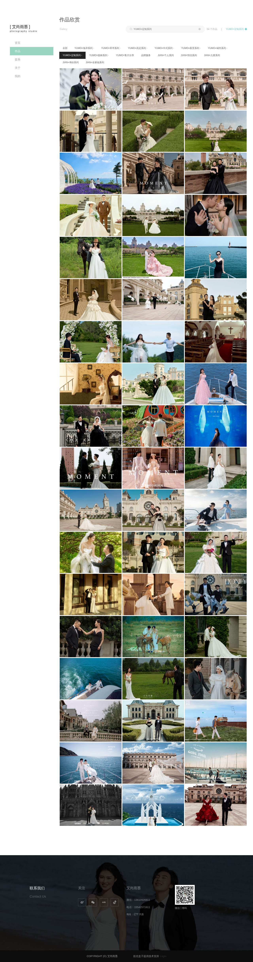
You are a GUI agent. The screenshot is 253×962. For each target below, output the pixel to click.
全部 (65, 48)
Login (163, 956)
